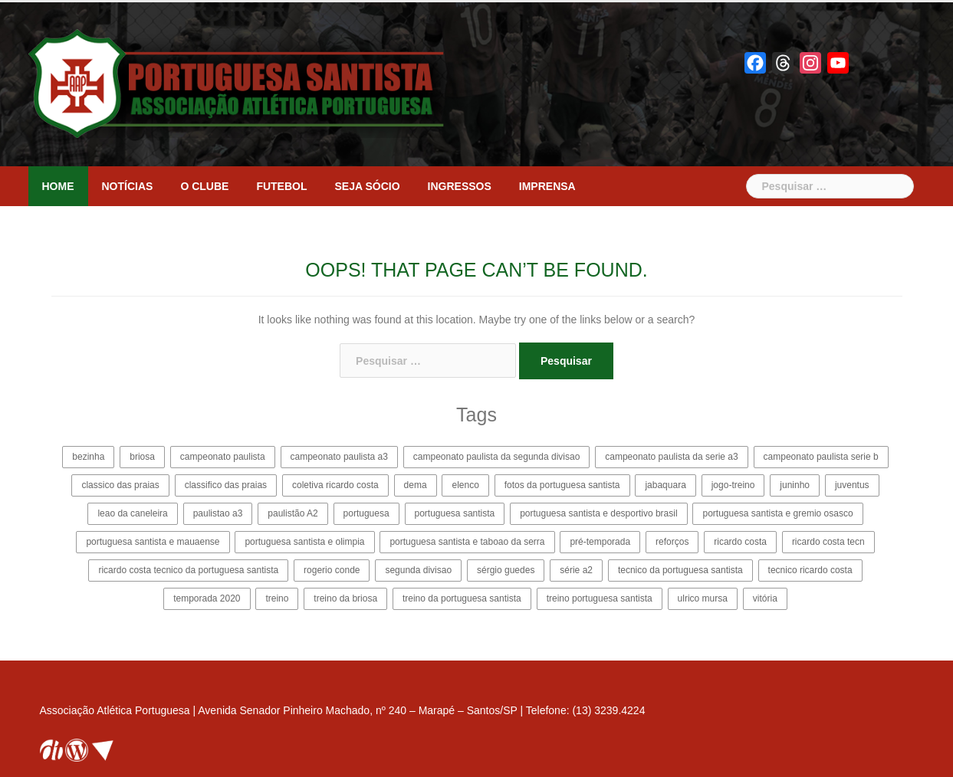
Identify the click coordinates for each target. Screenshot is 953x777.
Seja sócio (367, 186)
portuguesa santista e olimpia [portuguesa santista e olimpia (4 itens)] (304, 541)
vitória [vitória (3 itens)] (765, 598)
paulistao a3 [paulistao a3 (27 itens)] (218, 513)
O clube (204, 186)
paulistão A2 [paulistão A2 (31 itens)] (292, 513)
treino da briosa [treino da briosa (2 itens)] (345, 598)
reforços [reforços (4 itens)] (672, 541)
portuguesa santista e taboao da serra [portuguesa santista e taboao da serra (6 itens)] (466, 541)
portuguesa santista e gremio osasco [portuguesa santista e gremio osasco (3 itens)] (777, 513)
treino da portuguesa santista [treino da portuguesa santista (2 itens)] (462, 598)
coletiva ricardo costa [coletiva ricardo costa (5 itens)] (335, 485)
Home (58, 186)
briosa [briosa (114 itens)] (142, 456)
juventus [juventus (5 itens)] (852, 485)
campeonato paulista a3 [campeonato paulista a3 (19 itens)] (339, 456)
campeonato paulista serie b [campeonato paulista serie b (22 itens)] (821, 456)
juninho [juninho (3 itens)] (795, 485)
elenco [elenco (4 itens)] (465, 485)
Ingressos (459, 186)
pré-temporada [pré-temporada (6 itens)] (600, 541)
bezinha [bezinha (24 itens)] (88, 456)
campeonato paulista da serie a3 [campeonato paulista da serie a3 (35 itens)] (671, 456)
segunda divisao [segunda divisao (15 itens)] (418, 570)
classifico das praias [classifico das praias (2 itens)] (226, 485)
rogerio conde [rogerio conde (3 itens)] (332, 570)
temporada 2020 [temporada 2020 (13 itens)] (206, 598)
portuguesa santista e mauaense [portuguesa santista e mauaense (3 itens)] (152, 541)
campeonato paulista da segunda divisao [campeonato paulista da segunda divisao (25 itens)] (496, 456)
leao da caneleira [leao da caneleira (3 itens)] (132, 513)
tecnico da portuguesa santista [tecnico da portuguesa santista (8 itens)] (680, 570)
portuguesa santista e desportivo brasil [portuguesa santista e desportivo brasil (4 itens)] (598, 513)
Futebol (281, 186)
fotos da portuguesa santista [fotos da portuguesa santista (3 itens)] (562, 485)
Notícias (127, 186)
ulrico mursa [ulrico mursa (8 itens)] (703, 598)
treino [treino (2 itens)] (276, 598)
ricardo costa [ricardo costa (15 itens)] (740, 541)
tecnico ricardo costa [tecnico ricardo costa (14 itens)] (810, 570)
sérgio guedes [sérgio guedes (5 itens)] (505, 570)
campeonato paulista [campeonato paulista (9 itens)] (222, 456)
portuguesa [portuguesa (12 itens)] (366, 513)
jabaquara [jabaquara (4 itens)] (665, 485)
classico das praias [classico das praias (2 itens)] (120, 485)
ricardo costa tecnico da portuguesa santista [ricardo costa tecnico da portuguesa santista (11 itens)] (188, 570)
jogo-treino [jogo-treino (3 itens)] (733, 485)
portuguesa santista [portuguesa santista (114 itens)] (455, 513)
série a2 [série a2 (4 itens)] (576, 570)
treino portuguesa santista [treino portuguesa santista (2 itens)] (599, 598)
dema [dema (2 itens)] (415, 485)
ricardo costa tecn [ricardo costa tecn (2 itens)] (828, 541)
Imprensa (547, 186)
